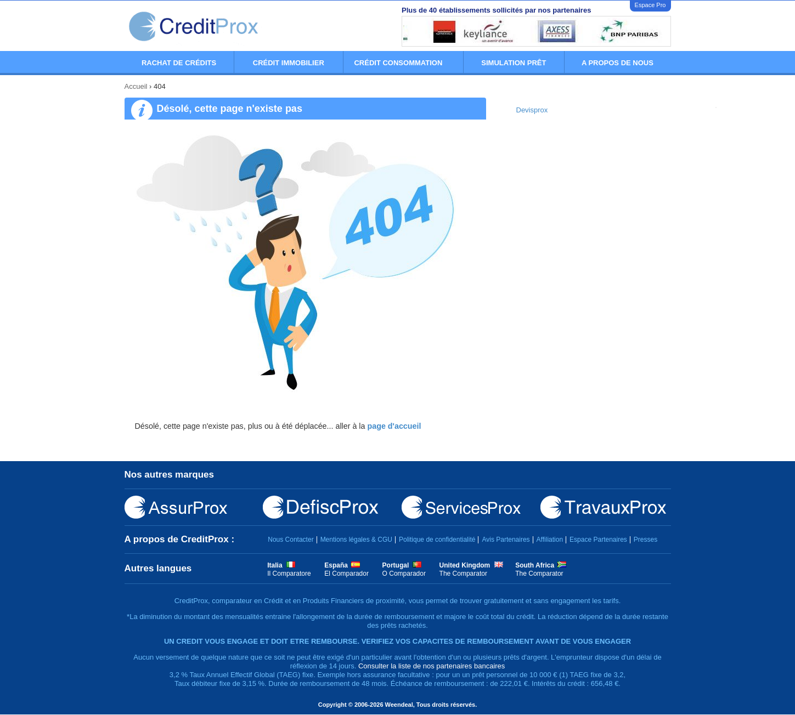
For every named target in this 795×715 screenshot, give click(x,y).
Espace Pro (650, 5)
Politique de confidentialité (437, 539)
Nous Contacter (290, 539)
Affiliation (550, 539)
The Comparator (463, 573)
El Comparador (346, 573)
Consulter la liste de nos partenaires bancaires (431, 666)
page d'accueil (394, 426)
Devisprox (532, 110)
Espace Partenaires (598, 539)
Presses (645, 539)
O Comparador (404, 573)
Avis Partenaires (505, 539)
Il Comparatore (289, 573)
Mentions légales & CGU (356, 539)
